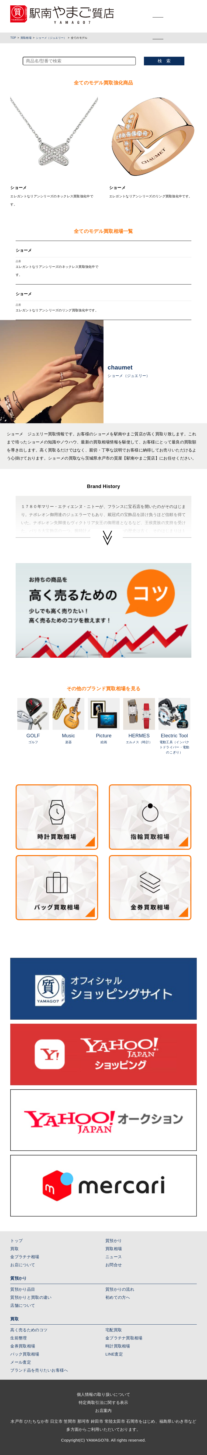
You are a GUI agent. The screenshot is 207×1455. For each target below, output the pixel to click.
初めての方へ (117, 1297)
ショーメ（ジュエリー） (51, 37)
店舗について (22, 1305)
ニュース (113, 1256)
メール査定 (20, 1362)
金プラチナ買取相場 (124, 1338)
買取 (14, 1248)
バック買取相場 (24, 1354)
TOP (13, 37)
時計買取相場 (117, 1346)
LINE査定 (114, 1354)
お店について (22, 1264)
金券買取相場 (22, 1346)
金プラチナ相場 (24, 1256)
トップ (16, 1240)
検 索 (164, 61)
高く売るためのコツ (28, 1330)
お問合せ (113, 1264)
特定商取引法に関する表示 (103, 1402)
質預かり (113, 1240)
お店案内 (103, 1410)
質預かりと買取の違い (30, 1297)
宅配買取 (113, 1330)
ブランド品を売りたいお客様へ (39, 1370)
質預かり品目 (22, 1289)
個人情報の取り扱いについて (103, 1394)
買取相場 (26, 37)
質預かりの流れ (119, 1289)
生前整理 (18, 1338)
